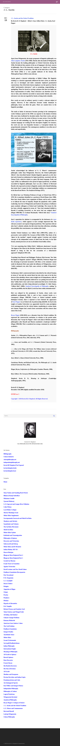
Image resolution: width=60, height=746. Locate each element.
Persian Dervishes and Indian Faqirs (15, 677)
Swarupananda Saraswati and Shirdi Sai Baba (17, 518)
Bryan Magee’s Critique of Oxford (14, 703)
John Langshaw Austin (18, 60)
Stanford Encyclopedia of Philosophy (36, 286)
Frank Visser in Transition (11, 564)
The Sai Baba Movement (11, 527)
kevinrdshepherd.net (10, 471)
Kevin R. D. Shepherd (19, 21)
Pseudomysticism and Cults (12, 680)
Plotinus (6, 600)
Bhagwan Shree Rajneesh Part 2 (13, 555)
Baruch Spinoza (8, 657)
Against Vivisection (9, 566)
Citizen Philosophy (9, 717)
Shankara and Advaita (10, 521)
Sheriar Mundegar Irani (11, 512)
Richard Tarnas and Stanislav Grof (14, 609)
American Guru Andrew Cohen (13, 623)
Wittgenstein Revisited (10, 697)
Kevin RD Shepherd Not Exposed (14, 465)
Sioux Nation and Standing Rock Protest (16, 493)
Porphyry (6, 598)
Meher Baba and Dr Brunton (12, 546)
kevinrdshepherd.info (10, 468)
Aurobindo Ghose (9, 634)
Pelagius (6, 586)
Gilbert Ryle (40, 21)
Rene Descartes (8, 660)
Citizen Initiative (9, 456)
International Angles (10, 649)
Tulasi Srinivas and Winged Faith (14, 612)
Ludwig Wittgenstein (10, 714)
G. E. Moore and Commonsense (13, 708)
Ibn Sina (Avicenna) (10, 668)
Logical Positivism (9, 694)
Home (5, 482)
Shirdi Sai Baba (8, 529)
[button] (57, 2)
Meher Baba (7, 637)
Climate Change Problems (11, 617)
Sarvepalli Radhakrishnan (11, 643)
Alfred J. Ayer (32, 21)
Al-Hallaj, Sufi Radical (10, 615)
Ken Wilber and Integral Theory (13, 685)
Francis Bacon (8, 663)
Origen (6, 592)
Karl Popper (16, 302)
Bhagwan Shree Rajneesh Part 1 (13, 558)
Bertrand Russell (9, 711)
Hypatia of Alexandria (10, 603)
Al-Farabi (7, 671)
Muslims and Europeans (11, 674)
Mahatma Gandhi (9, 498)
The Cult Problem (9, 626)
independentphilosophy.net (12, 462)
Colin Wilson (7, 507)
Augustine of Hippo (9, 589)
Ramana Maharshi (9, 620)
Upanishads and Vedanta (11, 524)
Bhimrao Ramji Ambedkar (12, 495)
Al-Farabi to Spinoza (10, 654)
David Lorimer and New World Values (15, 569)
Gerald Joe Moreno (9, 561)
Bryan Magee (15, 315)
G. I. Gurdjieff (8, 581)
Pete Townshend (8, 575)
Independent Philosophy (11, 688)
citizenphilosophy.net (10, 459)
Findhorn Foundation (10, 629)
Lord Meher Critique (10, 510)
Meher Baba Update (10, 532)
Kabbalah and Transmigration (13, 535)
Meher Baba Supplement (11, 515)
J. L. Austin (48, 21)
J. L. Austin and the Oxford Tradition (22, 18)
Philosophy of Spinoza (10, 538)
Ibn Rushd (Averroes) (10, 666)
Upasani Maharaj (9, 501)
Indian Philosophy (9, 646)
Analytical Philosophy (10, 700)
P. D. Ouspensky (8, 578)
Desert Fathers (8, 583)
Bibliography (7, 454)
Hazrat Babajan (8, 552)
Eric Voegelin (8, 606)
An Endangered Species (11, 683)
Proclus (6, 595)
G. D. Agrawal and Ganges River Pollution (16, 504)
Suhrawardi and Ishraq (11, 544)
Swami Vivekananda (10, 640)
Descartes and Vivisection (11, 541)
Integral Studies (8, 632)
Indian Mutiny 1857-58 (10, 549)
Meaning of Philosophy (10, 651)
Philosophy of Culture (10, 691)
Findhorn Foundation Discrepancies (14, 572)
